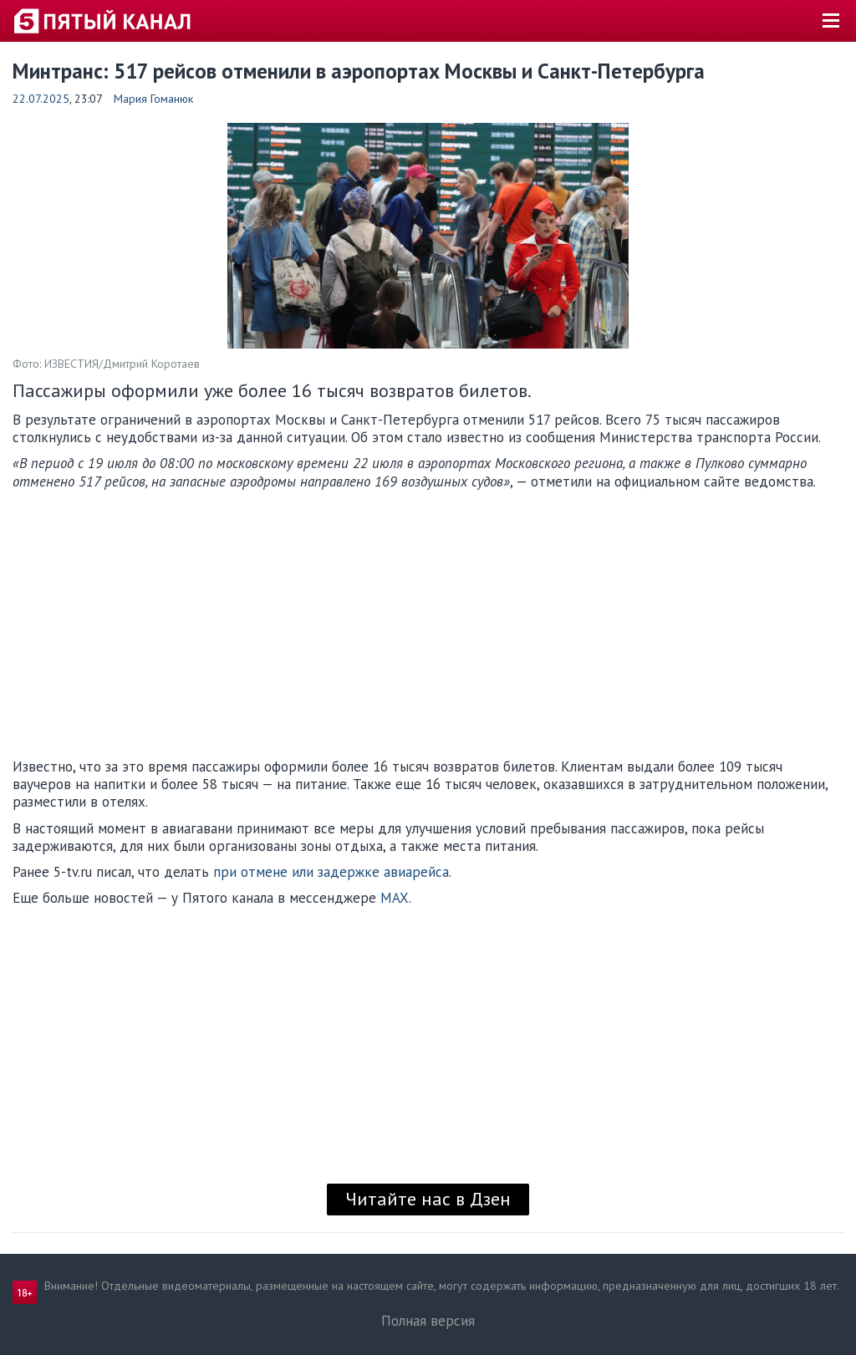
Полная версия (428, 1321)
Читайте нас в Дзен (428, 1198)
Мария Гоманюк (153, 98)
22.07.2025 (41, 98)
